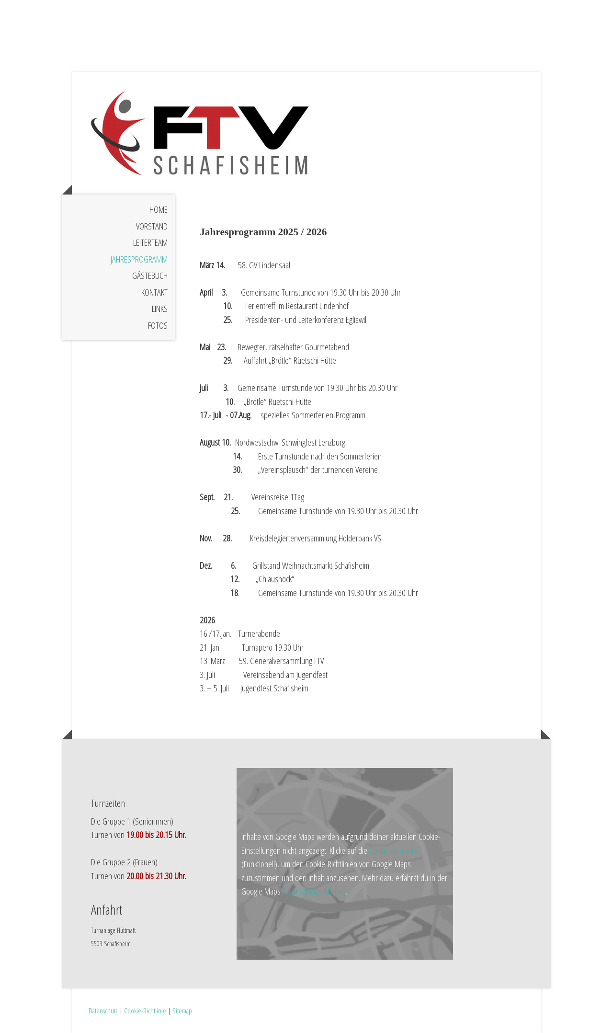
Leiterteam (150, 242)
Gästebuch (150, 275)
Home (158, 209)
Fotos (158, 325)
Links (160, 308)
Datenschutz (103, 1010)
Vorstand (152, 226)
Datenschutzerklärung (314, 891)
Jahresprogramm (139, 259)
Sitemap (182, 1010)
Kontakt (154, 292)
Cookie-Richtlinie (393, 850)
